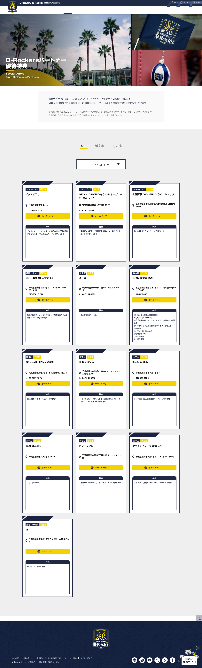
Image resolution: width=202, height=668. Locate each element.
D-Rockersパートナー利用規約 (25, 662)
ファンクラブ (71, 9)
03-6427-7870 (88, 211)
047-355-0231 (88, 296)
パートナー (162, 9)
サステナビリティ (140, 9)
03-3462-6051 (142, 296)
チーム (23, 9)
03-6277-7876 (35, 381)
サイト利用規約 (95, 658)
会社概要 (191, 9)
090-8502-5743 (36, 296)
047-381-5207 (88, 381)
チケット (38, 9)
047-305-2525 (35, 211)
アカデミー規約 (78, 658)
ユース (120, 9)
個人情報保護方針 (59, 658)
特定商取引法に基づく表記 (54, 662)
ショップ (89, 9)
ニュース (105, 9)
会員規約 (43, 658)
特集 (177, 9)
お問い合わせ (30, 658)
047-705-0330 (142, 381)
